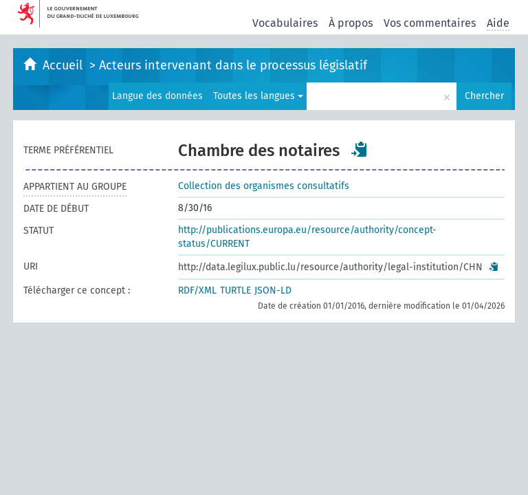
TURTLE (235, 290)
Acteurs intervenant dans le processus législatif (233, 65)
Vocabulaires (285, 23)
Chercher (484, 96)
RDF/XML (197, 290)
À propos (351, 23)
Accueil (64, 65)
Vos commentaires (430, 23)
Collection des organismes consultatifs (263, 186)
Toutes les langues (258, 96)
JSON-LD (273, 290)
